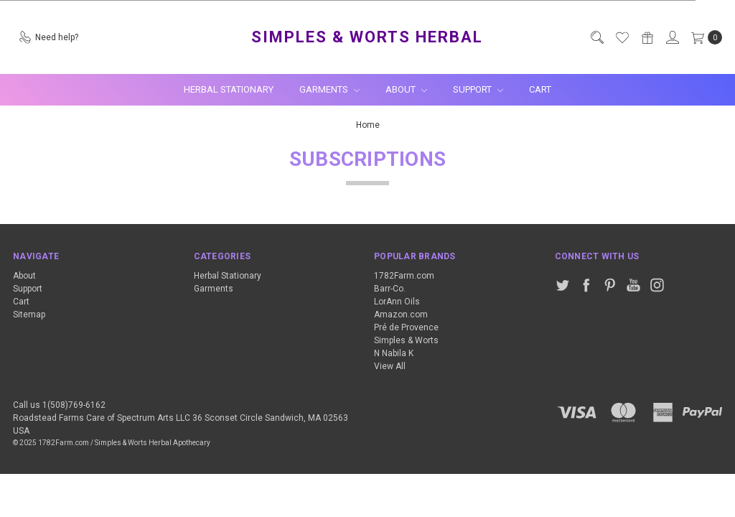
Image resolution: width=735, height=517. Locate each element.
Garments (329, 89)
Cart (540, 89)
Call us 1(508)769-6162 (59, 405)
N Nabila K (393, 353)
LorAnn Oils (397, 302)
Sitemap (29, 314)
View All (390, 366)
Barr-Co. (390, 289)
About (406, 89)
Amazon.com (401, 314)
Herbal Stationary (228, 89)
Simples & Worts (406, 340)
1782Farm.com (404, 276)
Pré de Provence (406, 327)
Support (478, 89)
